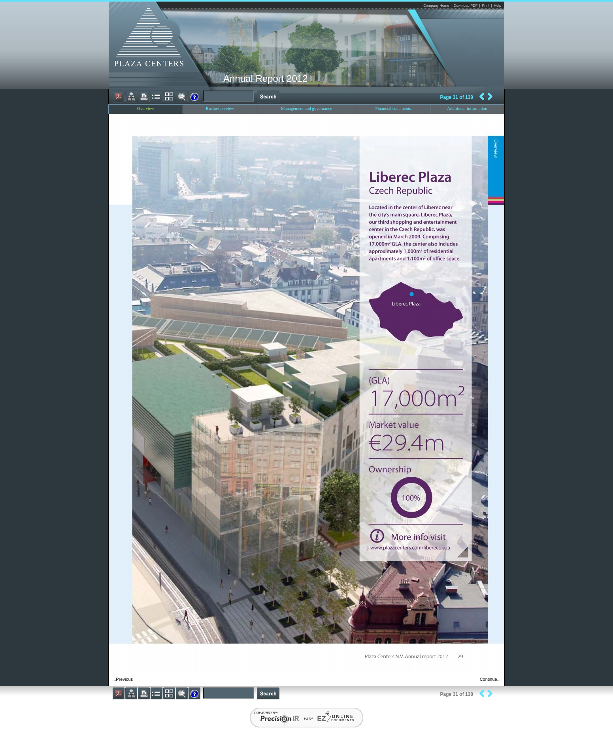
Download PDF (466, 6)
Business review (220, 108)
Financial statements (393, 108)
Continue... (490, 679)
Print (486, 6)
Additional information (467, 108)
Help (497, 6)
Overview (145, 108)
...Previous (122, 679)
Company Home (436, 6)
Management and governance (306, 108)
